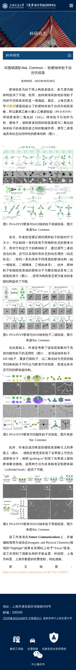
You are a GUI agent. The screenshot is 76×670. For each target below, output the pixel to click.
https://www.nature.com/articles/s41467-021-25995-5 (36, 572)
